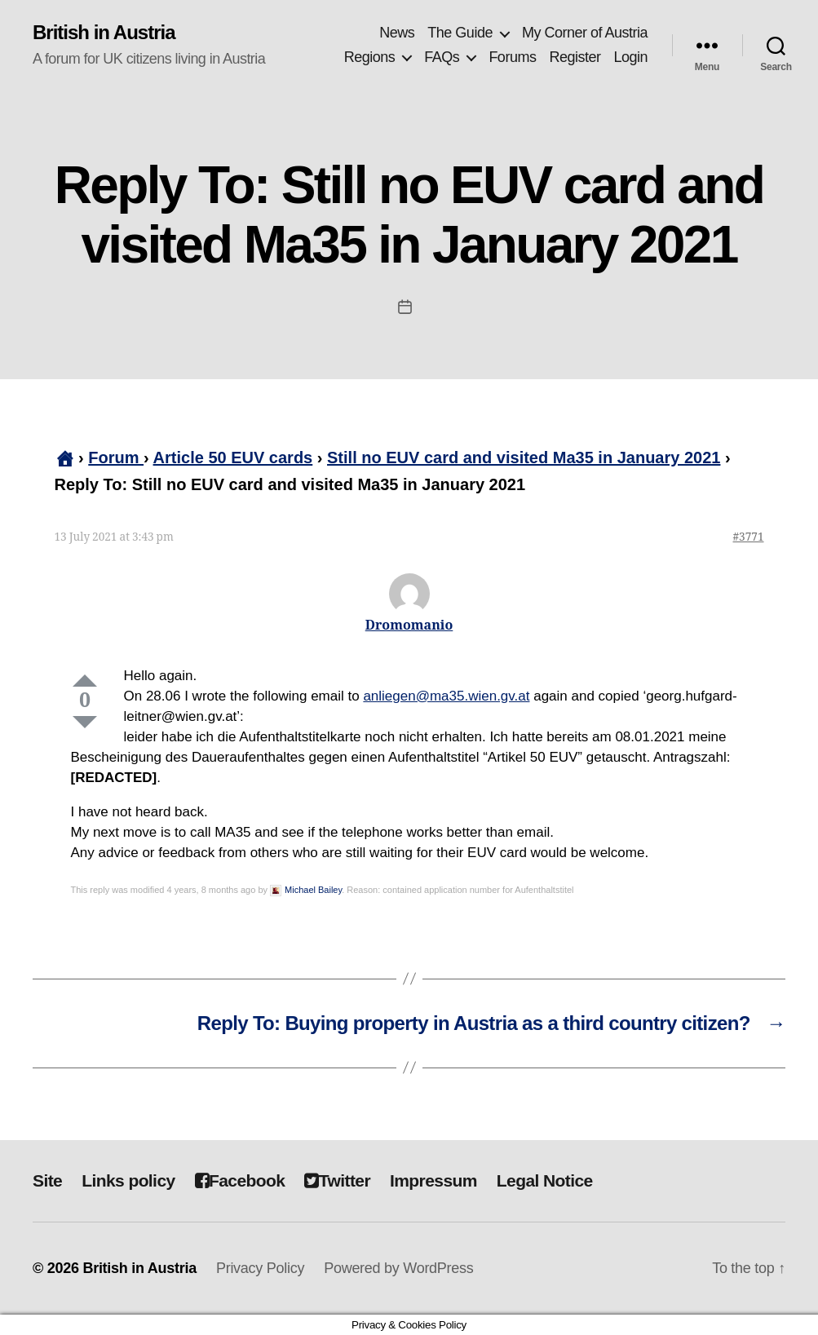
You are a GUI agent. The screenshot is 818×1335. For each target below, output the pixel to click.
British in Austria (104, 32)
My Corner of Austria (585, 32)
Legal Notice (545, 1180)
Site (47, 1180)
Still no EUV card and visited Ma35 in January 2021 (523, 457)
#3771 (748, 537)
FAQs (441, 57)
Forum (116, 457)
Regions (370, 57)
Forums (512, 57)
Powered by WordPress (398, 1268)
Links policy (128, 1180)
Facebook (240, 1180)
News (396, 32)
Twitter (337, 1180)
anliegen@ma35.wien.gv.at (446, 696)
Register (574, 57)
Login (630, 57)
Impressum (433, 1180)
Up (85, 680)
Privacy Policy (260, 1268)
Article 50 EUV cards (233, 457)
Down (85, 722)
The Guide (460, 32)
